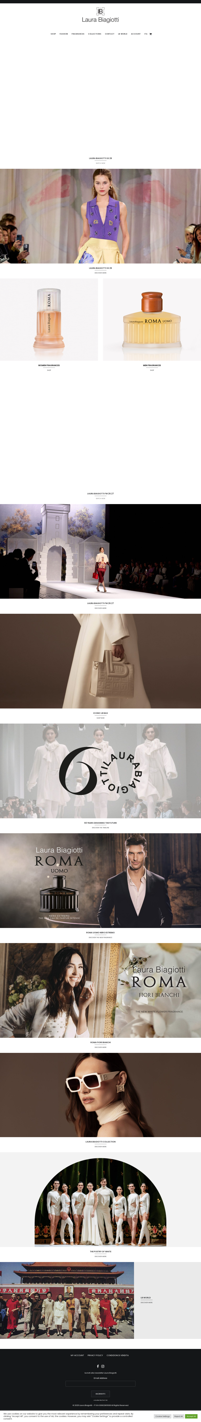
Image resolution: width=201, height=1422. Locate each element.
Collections (94, 34)
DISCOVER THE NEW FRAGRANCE (100, 937)
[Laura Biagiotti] (100, 15)
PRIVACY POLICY (95, 1355)
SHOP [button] (53, 34)
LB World (122, 34)
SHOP (49, 370)
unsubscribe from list (100, 1400)
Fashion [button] (64, 34)
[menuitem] (53, 34)
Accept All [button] (191, 1416)
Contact (109, 34)
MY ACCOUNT (77, 1355)
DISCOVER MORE (101, 273)
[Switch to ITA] (145, 34)
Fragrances (78, 34)
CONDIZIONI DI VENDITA (118, 1355)
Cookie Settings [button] (162, 1416)
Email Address (100, 1378)
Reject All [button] (178, 1416)
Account (136, 34)
